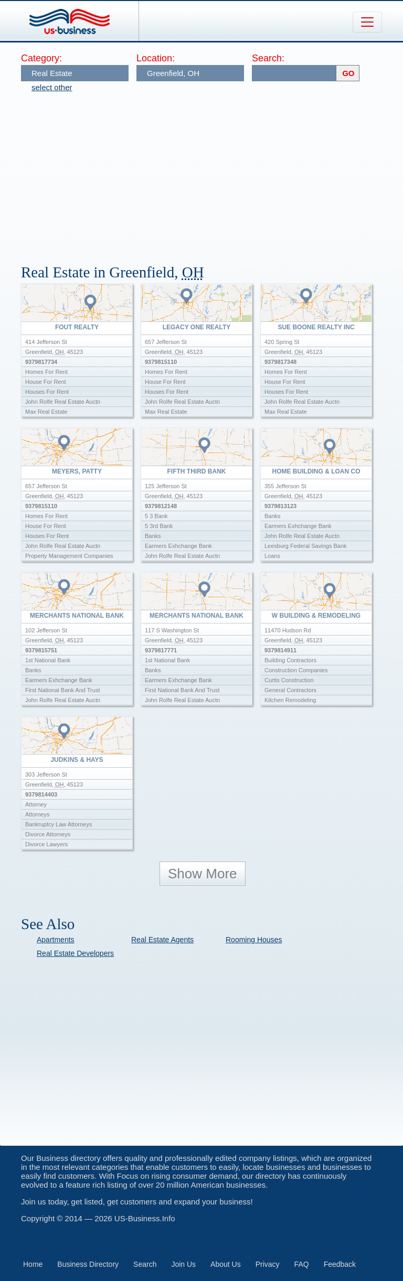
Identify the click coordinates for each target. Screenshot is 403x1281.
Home (33, 1264)
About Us (225, 1264)
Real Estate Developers (75, 953)
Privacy (268, 1264)
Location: (155, 58)
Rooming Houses (254, 939)
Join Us (183, 1264)
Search (144, 1264)
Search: (268, 58)
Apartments (56, 939)
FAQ (301, 1264)
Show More (202, 873)
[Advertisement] (212, 173)
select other (51, 87)
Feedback (340, 1264)
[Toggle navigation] (367, 22)
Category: (41, 58)
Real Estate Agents (162, 939)
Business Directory (88, 1264)
